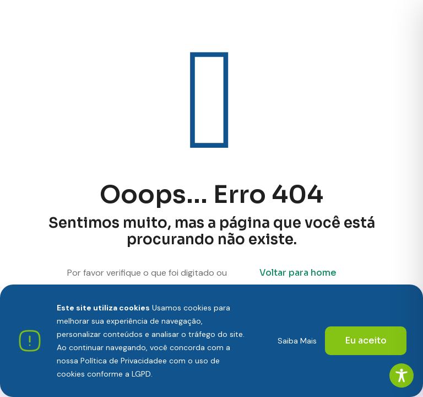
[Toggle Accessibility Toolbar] (401, 375)
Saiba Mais (297, 341)
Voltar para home (298, 272)
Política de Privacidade (121, 361)
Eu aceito (366, 340)
